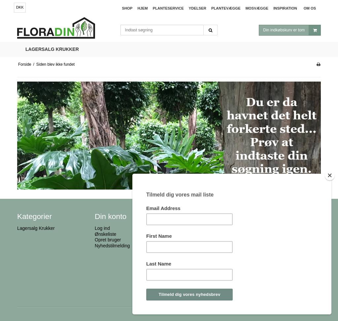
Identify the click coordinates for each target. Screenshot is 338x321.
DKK (20, 7)
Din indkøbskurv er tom (292, 30)
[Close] (330, 175)
